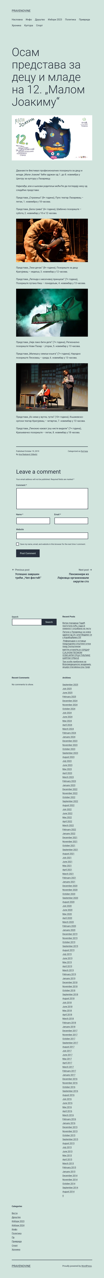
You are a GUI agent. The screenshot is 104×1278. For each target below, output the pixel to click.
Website (20, 529)
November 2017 (70, 1034)
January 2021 (68, 882)
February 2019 (69, 974)
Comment (21, 485)
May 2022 (67, 817)
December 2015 (69, 1127)
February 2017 (69, 1071)
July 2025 (67, 688)
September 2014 (70, 1187)
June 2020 (67, 910)
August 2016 (68, 1095)
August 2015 (68, 1143)
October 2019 (68, 942)
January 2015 (68, 1171)
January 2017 (68, 1075)
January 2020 (68, 930)
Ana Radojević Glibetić (28, 454)
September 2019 (70, 946)
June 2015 (67, 1151)
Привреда (84, 19)
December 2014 (69, 1175)
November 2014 (70, 1179)
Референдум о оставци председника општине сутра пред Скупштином (76, 644)
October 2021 (68, 845)
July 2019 (67, 954)
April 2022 (67, 821)
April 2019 (67, 966)
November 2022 (70, 793)
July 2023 (67, 761)
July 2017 (67, 1051)
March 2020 (68, 922)
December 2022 (69, 789)
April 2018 (67, 1014)
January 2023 (68, 785)
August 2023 (68, 757)
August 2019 (68, 950)
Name (19, 514)
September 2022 (70, 801)
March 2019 (68, 970)
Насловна (17, 19)
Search (15, 617)
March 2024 (68, 729)
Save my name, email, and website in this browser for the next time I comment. (53, 544)
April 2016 (67, 1111)
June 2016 (67, 1103)
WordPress (86, 1266)
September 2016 (70, 1091)
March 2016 (68, 1115)
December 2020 (69, 886)
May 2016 (67, 1107)
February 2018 (69, 1022)
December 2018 (69, 982)
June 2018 (67, 1006)
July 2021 (67, 857)
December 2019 (69, 934)
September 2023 (70, 753)
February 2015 (69, 1167)
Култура (28, 25)
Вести (15, 1213)
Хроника (16, 25)
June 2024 (67, 717)
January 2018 (68, 1026)
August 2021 (68, 853)
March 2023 (68, 777)
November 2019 (70, 938)
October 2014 (68, 1183)
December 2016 (69, 1079)
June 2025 (67, 692)
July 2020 (67, 906)
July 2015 (67, 1147)
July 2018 (67, 1002)
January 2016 (68, 1123)
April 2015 (67, 1159)
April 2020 (67, 918)
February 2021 (69, 878)
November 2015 (70, 1131)
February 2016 (69, 1119)
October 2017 (68, 1038)
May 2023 (67, 769)
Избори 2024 (18, 1225)
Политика (70, 19)
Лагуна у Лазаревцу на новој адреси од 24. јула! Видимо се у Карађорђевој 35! (77, 635)
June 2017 (67, 1055)
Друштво (40, 19)
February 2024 (69, 733)
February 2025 (69, 696)
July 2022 (67, 809)
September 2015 (70, 1139)
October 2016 (68, 1087)
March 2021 (68, 874)
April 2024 (67, 725)
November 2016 (70, 1083)
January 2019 (68, 978)
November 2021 (70, 841)
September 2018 (70, 994)
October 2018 (68, 990)
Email (57, 514)
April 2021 (67, 869)
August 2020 (68, 902)
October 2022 (68, 797)
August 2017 (68, 1047)
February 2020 (69, 926)
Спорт (39, 25)
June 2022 (67, 813)
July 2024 (67, 713)
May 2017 (67, 1059)
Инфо (29, 19)
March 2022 (68, 825)
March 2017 (68, 1067)
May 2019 (67, 962)
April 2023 (67, 773)
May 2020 (67, 914)
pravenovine (21, 10)
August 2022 (68, 805)
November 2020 (70, 890)
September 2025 (70, 684)
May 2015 (67, 1155)
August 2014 (68, 1191)
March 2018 (68, 1018)
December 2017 (69, 1030)
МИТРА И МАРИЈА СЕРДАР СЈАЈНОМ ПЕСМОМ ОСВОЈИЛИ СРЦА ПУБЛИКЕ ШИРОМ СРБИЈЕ (76, 654)
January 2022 (68, 833)
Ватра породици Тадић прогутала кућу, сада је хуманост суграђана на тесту (76, 626)
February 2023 (69, 781)
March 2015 (68, 1163)
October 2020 (68, 894)
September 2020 (70, 898)
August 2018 (68, 998)
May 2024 (67, 721)
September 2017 (70, 1043)
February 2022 (69, 829)
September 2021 (70, 849)
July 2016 (67, 1099)
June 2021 (67, 861)
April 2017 (67, 1063)
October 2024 (68, 709)
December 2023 (69, 741)
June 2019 (67, 958)
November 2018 (70, 986)
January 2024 (68, 737)
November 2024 (70, 705)
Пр (13, 1237)
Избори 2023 (55, 19)
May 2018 (67, 1010)
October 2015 (68, 1135)
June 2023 (67, 765)
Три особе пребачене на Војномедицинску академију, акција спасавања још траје (76, 664)
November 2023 (70, 745)
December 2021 (69, 837)
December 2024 (69, 700)
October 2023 (68, 749)
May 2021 (67, 865)
